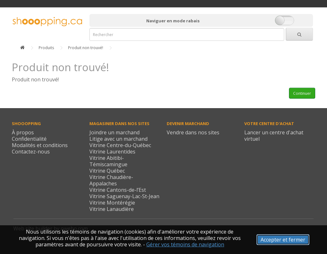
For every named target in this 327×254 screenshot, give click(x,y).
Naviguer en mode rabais (173, 21)
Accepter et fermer (283, 239)
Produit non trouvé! (85, 47)
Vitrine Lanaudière (111, 209)
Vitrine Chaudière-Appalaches (111, 180)
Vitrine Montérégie (112, 202)
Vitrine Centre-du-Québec (120, 145)
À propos (23, 132)
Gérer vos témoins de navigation (185, 244)
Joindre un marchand (114, 132)
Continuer (302, 93)
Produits (46, 47)
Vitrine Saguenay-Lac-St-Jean (124, 196)
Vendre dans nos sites (193, 132)
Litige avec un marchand (118, 138)
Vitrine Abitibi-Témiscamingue (108, 161)
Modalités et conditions (40, 145)
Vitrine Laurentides (112, 151)
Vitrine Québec (107, 170)
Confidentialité (29, 138)
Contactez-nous (31, 151)
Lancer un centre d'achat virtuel (273, 135)
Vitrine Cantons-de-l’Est (117, 189)
